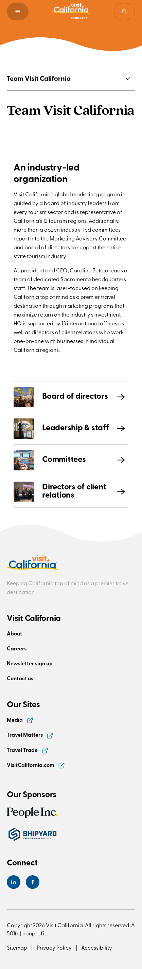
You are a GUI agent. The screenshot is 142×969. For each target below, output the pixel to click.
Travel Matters (30, 734)
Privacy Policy (54, 947)
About (14, 633)
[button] (18, 11)
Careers (16, 648)
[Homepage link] (71, 11)
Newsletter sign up (30, 663)
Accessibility (96, 947)
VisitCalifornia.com (36, 765)
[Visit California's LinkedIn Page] (13, 882)
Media (20, 719)
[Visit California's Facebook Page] (32, 882)
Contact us (20, 678)
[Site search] (124, 11)
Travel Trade (27, 750)
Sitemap (17, 947)
